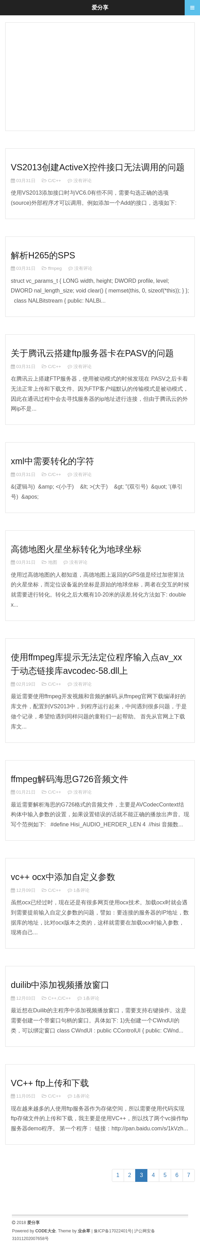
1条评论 (82, 890)
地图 (52, 562)
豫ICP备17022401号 (113, 1231)
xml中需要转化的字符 (52, 461)
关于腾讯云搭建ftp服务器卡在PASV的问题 (92, 353)
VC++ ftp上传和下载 (50, 1083)
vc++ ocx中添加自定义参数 (63, 877)
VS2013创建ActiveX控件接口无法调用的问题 (98, 167)
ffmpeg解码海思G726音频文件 (69, 779)
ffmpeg (55, 268)
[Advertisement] (100, 75)
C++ (52, 998)
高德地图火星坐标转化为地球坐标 (76, 549)
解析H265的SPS (43, 255)
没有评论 (83, 180)
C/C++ (54, 180)
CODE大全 (45, 1231)
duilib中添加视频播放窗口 (60, 985)
